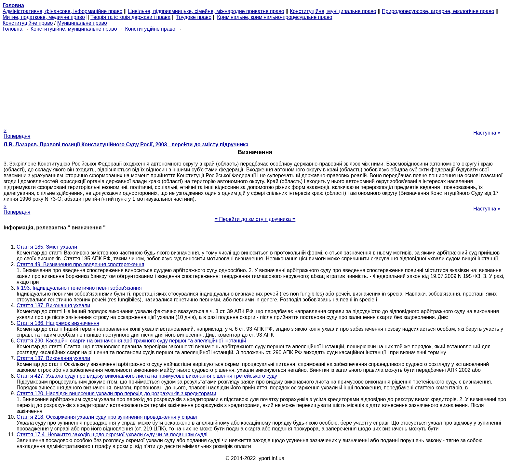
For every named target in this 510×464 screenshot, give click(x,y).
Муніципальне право (82, 23)
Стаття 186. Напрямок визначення (58, 323)
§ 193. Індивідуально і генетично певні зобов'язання (79, 288)
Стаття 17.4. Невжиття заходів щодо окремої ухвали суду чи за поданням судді (112, 434)
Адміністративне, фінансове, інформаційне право (62, 11)
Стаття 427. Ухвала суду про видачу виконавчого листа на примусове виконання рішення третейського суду (147, 376)
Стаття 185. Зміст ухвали (47, 247)
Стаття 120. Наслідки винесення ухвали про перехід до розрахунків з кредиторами (116, 393)
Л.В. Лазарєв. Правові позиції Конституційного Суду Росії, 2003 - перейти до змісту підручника (126, 144)
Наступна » (487, 133)
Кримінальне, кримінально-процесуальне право (274, 17)
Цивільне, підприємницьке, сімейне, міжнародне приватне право (206, 11)
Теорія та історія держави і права (130, 17)
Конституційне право (28, 23)
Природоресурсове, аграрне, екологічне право (438, 11)
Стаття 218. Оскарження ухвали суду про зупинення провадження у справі (107, 417)
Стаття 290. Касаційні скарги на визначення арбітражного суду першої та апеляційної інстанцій (131, 340)
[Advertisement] (255, 77)
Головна (12, 29)
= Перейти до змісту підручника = (255, 219)
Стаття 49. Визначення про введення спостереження (80, 264)
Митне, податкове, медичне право (44, 17)
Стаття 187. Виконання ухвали (53, 305)
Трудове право (193, 17)
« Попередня (17, 133)
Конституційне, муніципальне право (333, 11)
